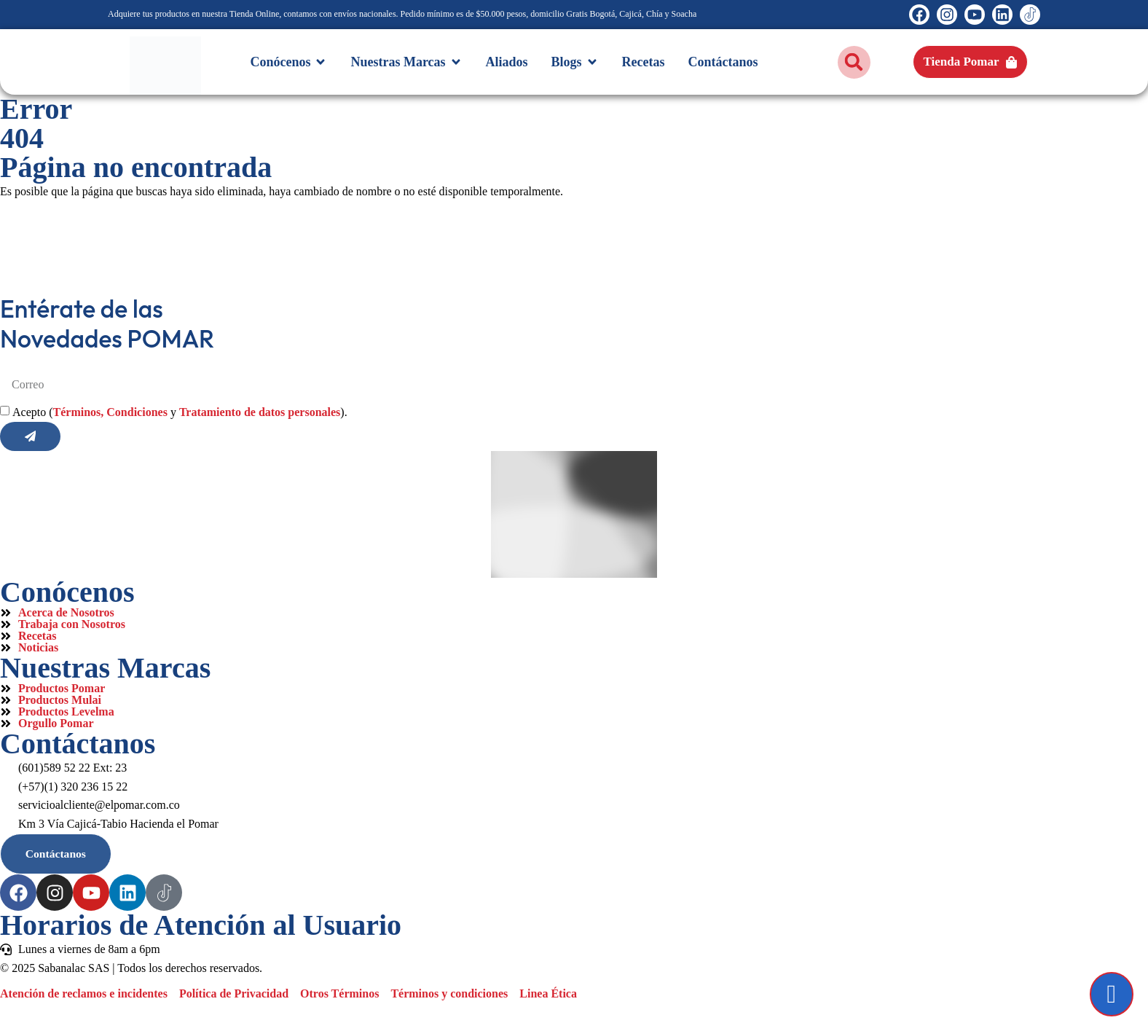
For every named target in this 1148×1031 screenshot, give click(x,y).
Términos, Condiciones (110, 413)
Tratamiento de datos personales (259, 413)
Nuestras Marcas (105, 669)
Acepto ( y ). (179, 413)
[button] (854, 62)
